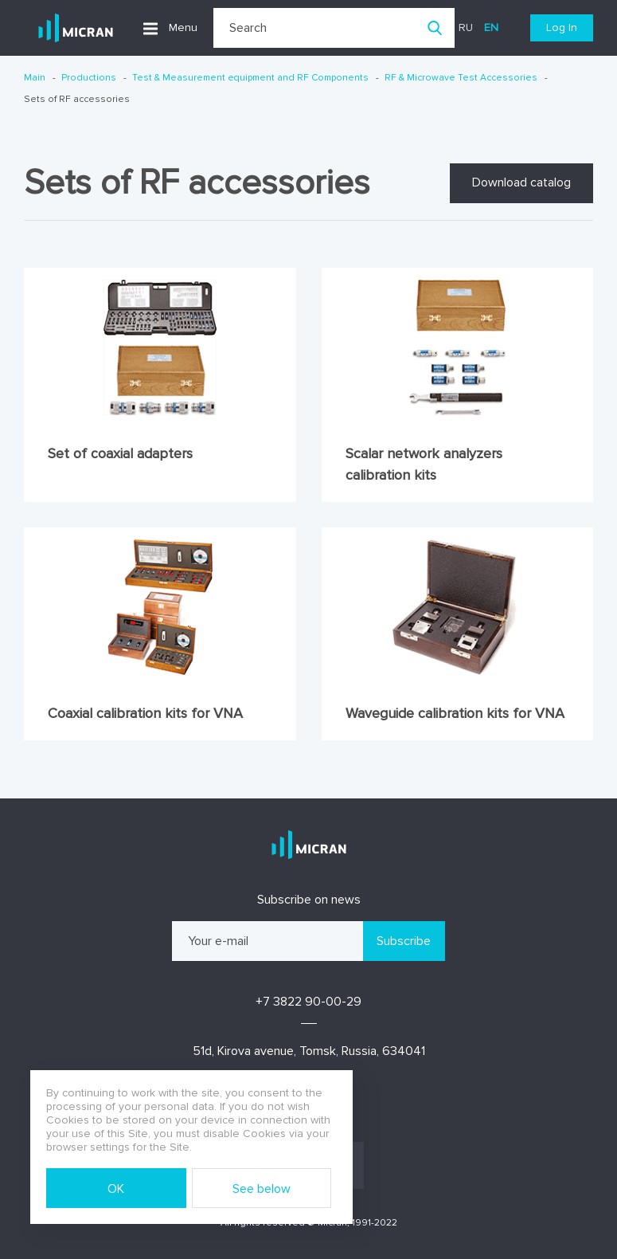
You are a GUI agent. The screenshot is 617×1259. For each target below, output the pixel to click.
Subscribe (404, 941)
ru (466, 27)
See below (261, 1189)
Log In (561, 27)
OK (115, 1189)
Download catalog (521, 182)
